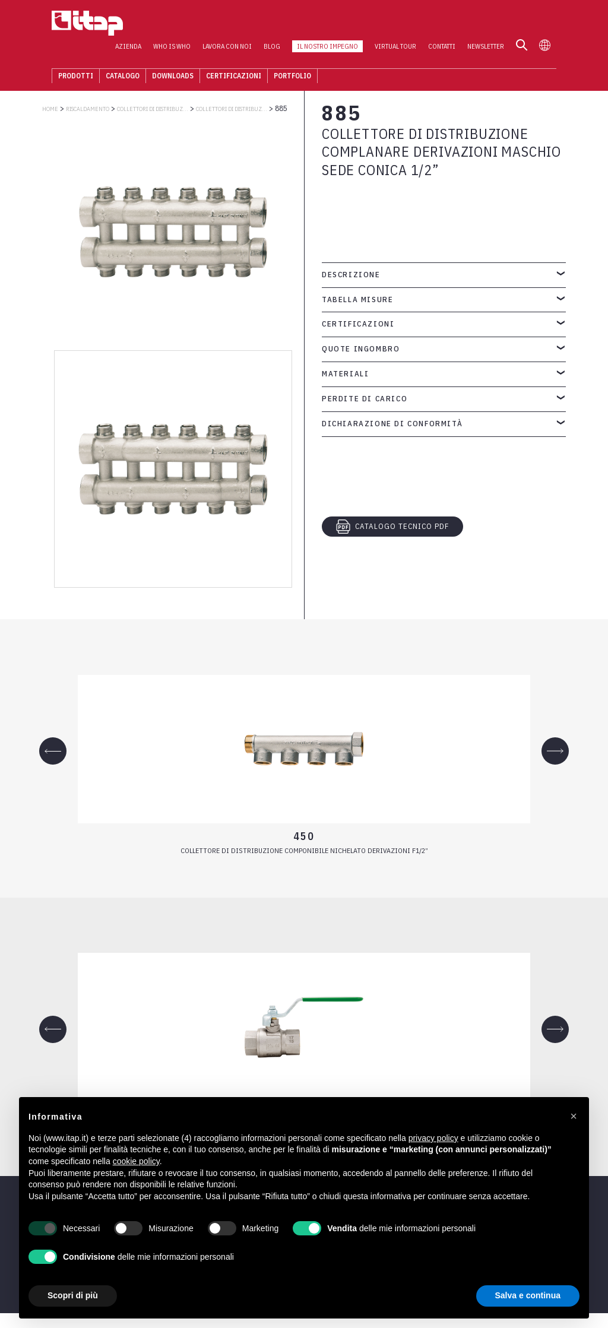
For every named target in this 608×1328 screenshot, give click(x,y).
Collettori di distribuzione (231, 109)
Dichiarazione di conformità (392, 424)
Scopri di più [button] (73, 1295)
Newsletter (495, 24)
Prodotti (66, 56)
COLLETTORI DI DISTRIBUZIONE (152, 109)
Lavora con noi (236, 24)
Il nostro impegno (337, 24)
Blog (281, 24)
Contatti (451, 24)
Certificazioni (224, 56)
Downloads (163, 56)
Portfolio (283, 56)
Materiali (345, 374)
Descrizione (351, 275)
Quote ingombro (361, 349)
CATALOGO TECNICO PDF (392, 526)
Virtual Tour (405, 24)
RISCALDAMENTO (87, 109)
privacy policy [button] (433, 1138)
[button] (573, 1116)
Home (50, 109)
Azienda (138, 24)
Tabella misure (357, 299)
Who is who (181, 24)
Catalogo (113, 56)
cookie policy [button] (136, 1161)
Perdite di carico (364, 399)
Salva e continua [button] (527, 1295)
